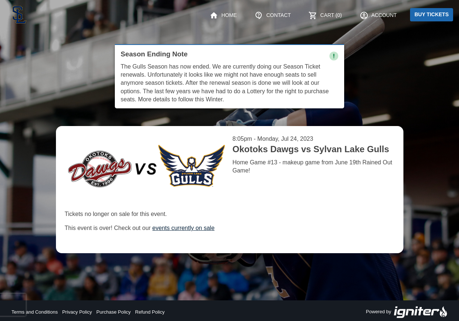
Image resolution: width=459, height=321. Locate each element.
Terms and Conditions (34, 312)
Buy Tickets (431, 14)
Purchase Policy (113, 312)
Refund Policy (150, 312)
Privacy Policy (77, 312)
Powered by (407, 312)
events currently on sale (183, 228)
